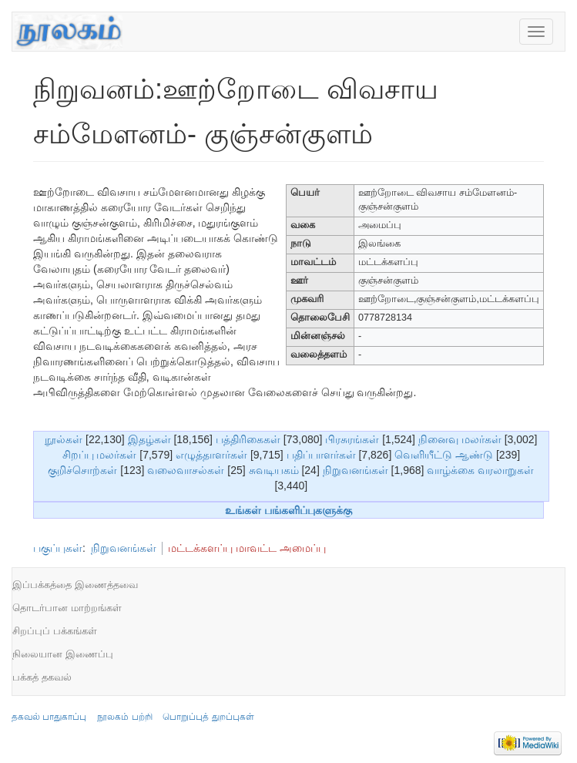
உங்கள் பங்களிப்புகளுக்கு (288, 510)
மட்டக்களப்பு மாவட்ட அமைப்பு (247, 548)
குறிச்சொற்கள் (82, 470)
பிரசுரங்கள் (352, 439)
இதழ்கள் (149, 439)
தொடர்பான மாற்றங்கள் (67, 607)
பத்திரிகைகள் (248, 439)
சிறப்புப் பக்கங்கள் (54, 631)
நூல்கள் (63, 439)
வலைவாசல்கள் (185, 470)
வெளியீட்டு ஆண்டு (443, 455)
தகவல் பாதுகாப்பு (49, 716)
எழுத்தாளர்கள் (211, 455)
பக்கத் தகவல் (42, 677)
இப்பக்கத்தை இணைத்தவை (75, 584)
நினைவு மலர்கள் (460, 439)
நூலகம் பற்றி (124, 716)
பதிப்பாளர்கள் (321, 455)
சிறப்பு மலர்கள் (99, 455)
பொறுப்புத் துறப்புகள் (208, 716)
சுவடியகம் (274, 470)
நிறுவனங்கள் (355, 470)
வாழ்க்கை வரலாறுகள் (480, 470)
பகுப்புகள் (57, 548)
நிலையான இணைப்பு (62, 654)
